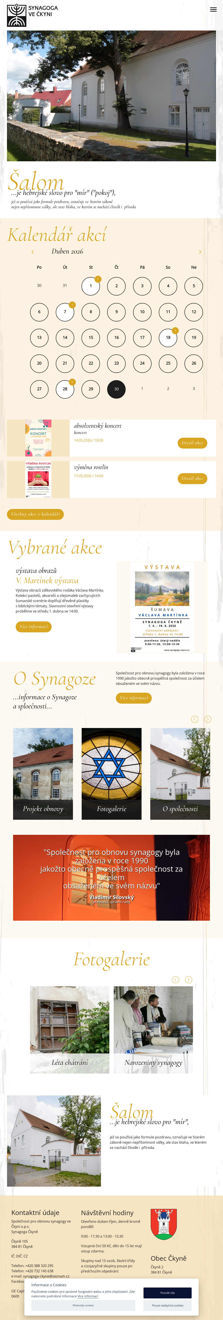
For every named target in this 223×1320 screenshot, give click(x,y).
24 (149, 363)
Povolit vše (167, 1293)
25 (174, 363)
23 (123, 363)
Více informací (34, 626)
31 (71, 285)
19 (200, 337)
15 (97, 337)
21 (71, 363)
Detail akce (186, 443)
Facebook (19, 1286)
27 (46, 388)
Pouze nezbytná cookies (167, 1305)
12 (200, 311)
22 (97, 363)
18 (174, 337)
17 (149, 337)
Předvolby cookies (83, 1305)
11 (174, 311)
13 (46, 337)
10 (149, 311)
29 (97, 388)
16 (123, 337)
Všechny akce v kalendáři (41, 514)
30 (46, 285)
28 (71, 388)
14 (71, 337)
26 (200, 363)
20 (46, 363)
